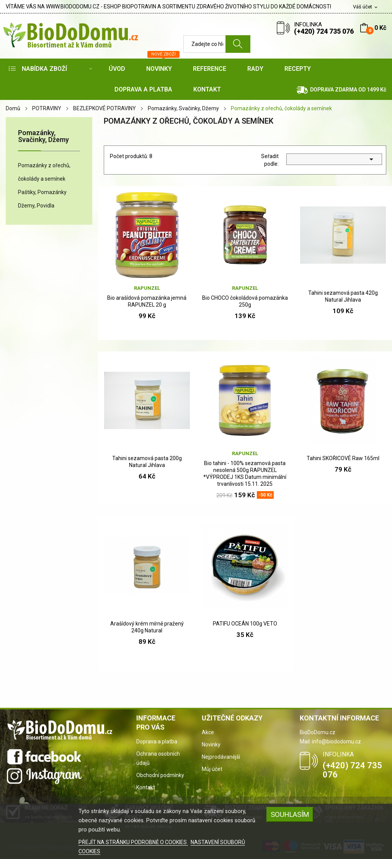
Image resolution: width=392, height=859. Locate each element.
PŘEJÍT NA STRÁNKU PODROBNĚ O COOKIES (133, 842)
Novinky (211, 744)
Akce (208, 732)
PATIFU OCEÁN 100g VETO (245, 624)
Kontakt (145, 787)
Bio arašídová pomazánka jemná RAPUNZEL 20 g (146, 301)
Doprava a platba (156, 741)
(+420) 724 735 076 (324, 31)
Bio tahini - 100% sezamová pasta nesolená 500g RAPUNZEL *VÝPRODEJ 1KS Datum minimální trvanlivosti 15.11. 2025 (244, 473)
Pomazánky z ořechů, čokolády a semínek (44, 172)
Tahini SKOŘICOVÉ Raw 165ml (343, 458)
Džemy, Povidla (36, 206)
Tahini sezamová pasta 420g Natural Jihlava (343, 296)
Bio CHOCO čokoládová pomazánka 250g (245, 301)
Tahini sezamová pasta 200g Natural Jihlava (147, 461)
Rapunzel (147, 288)
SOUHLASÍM (290, 814)
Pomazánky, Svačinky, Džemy (43, 136)
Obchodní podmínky (160, 775)
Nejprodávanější (221, 757)
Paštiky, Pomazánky (42, 192)
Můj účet (212, 769)
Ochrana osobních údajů (158, 758)
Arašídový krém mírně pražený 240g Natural (147, 627)
